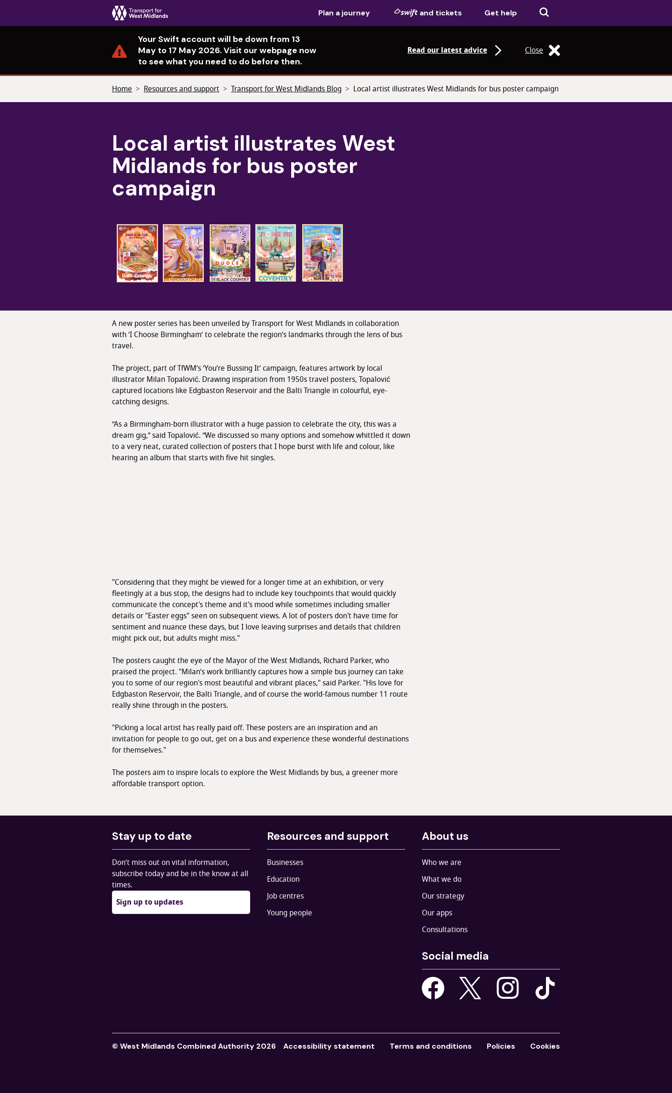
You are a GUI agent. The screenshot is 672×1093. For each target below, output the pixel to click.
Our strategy (443, 896)
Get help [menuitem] (500, 13)
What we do (442, 879)
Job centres (285, 896)
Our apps (437, 913)
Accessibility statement (329, 1046)
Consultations (445, 929)
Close (542, 50)
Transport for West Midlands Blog (286, 89)
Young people (289, 913)
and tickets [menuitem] (428, 12)
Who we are (442, 862)
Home (122, 89)
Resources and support (181, 89)
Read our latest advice (455, 50)
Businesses (285, 862)
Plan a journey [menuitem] (344, 13)
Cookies (545, 1046)
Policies (501, 1046)
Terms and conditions (431, 1046)
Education (283, 879)
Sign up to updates (149, 902)
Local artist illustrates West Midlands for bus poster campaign (456, 89)
